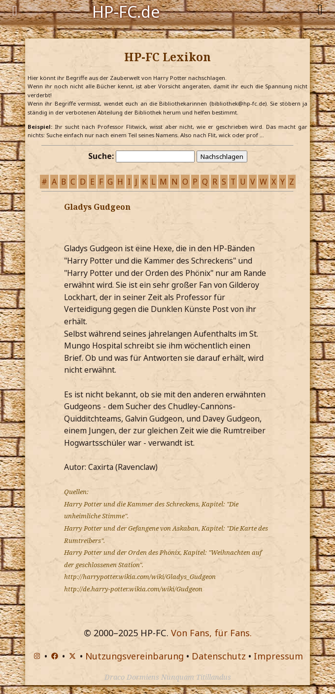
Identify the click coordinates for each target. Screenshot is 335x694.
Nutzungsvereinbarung (134, 656)
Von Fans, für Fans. (211, 633)
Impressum (278, 656)
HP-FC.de (126, 11)
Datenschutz (219, 656)
